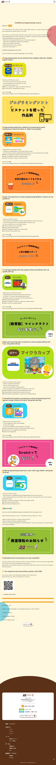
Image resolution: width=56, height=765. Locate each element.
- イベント (11, 733)
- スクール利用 (12, 741)
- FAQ (10, 750)
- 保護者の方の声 (12, 748)
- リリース (11, 731)
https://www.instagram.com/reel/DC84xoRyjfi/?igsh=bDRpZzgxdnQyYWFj (20, 236)
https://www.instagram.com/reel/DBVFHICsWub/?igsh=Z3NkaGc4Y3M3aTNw (21, 437)
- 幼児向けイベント (13, 739)
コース (7, 736)
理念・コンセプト (10, 724)
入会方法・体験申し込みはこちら (27, 715)
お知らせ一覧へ (27, 624)
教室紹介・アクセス (11, 753)
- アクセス (11, 757)
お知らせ (8, 727)
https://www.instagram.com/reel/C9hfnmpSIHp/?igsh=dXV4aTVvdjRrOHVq (20, 93)
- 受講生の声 (11, 746)
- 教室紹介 (11, 755)
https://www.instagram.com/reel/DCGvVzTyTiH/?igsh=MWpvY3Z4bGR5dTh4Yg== (22, 308)
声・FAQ (8, 744)
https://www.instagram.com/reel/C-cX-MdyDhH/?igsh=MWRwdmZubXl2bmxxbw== (22, 163)
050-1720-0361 (30, 706)
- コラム (10, 729)
